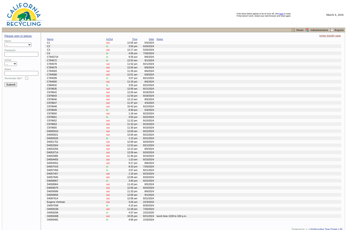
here (281, 14)
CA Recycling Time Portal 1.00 (325, 225)
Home (300, 30)
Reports (340, 30)
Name (50, 39)
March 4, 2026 (335, 14)
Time (134, 39)
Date (151, 39)
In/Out (109, 39)
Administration (319, 30)
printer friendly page (330, 35)
